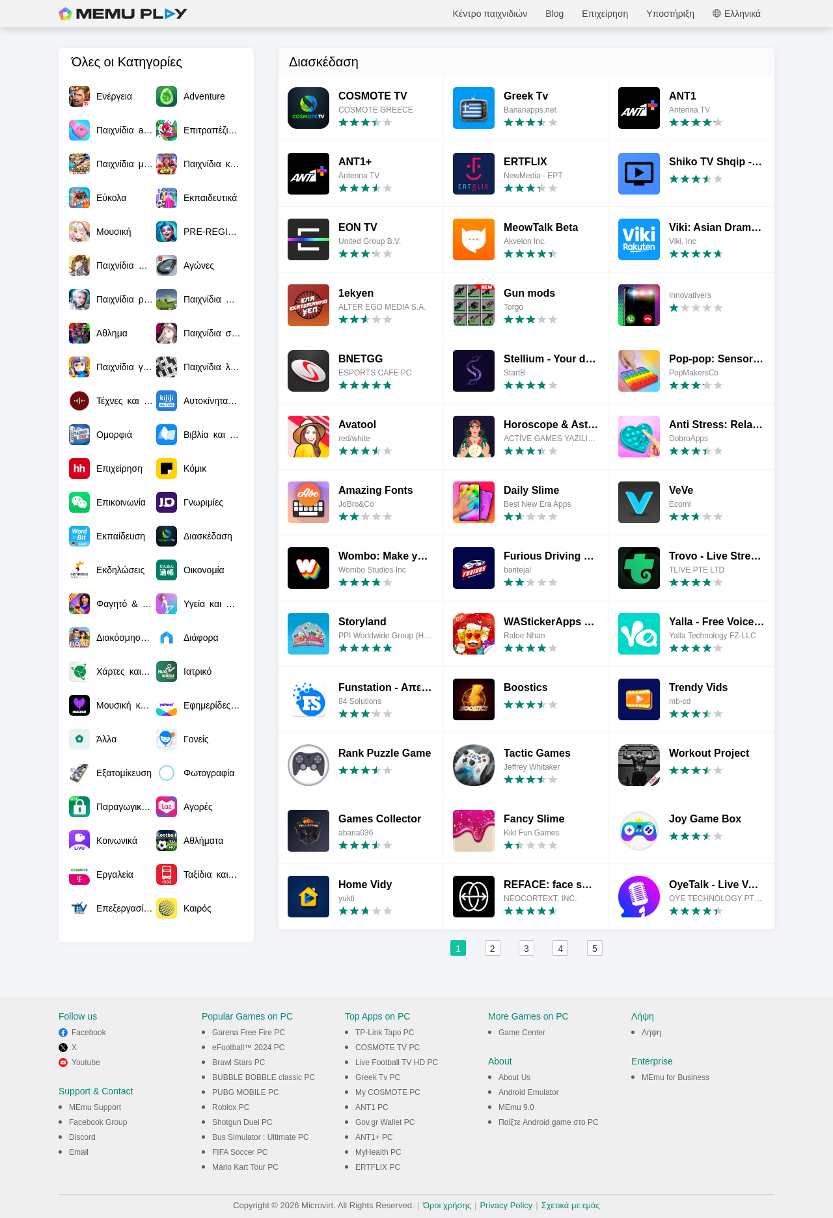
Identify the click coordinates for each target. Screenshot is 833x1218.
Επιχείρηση (605, 13)
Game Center (521, 1032)
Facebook (89, 1032)
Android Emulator (528, 1092)
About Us (514, 1077)
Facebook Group (98, 1122)
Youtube (86, 1062)
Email (79, 1152)
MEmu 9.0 (516, 1107)
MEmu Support (95, 1107)
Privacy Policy (506, 1205)
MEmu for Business (675, 1077)
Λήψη (651, 1032)
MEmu (123, 13)
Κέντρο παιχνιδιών (490, 13)
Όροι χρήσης (447, 1205)
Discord (82, 1137)
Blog (554, 13)
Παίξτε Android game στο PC (548, 1122)
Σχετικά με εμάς (570, 1205)
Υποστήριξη (670, 13)
